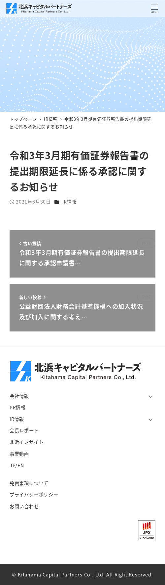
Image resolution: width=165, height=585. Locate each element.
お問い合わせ (24, 506)
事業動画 (19, 454)
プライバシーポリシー (34, 494)
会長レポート (24, 430)
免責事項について (29, 483)
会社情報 (19, 396)
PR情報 (18, 407)
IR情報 (69, 201)
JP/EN (17, 465)
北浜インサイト (27, 442)
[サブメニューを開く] (150, 396)
